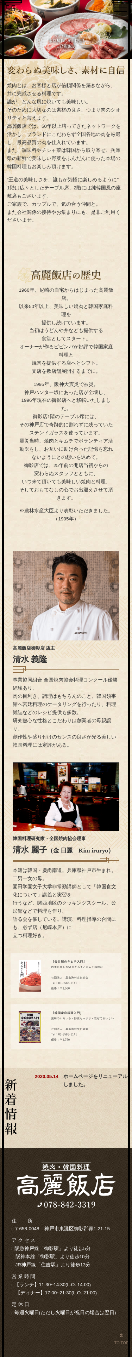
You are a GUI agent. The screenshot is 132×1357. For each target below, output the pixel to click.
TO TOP (121, 1338)
